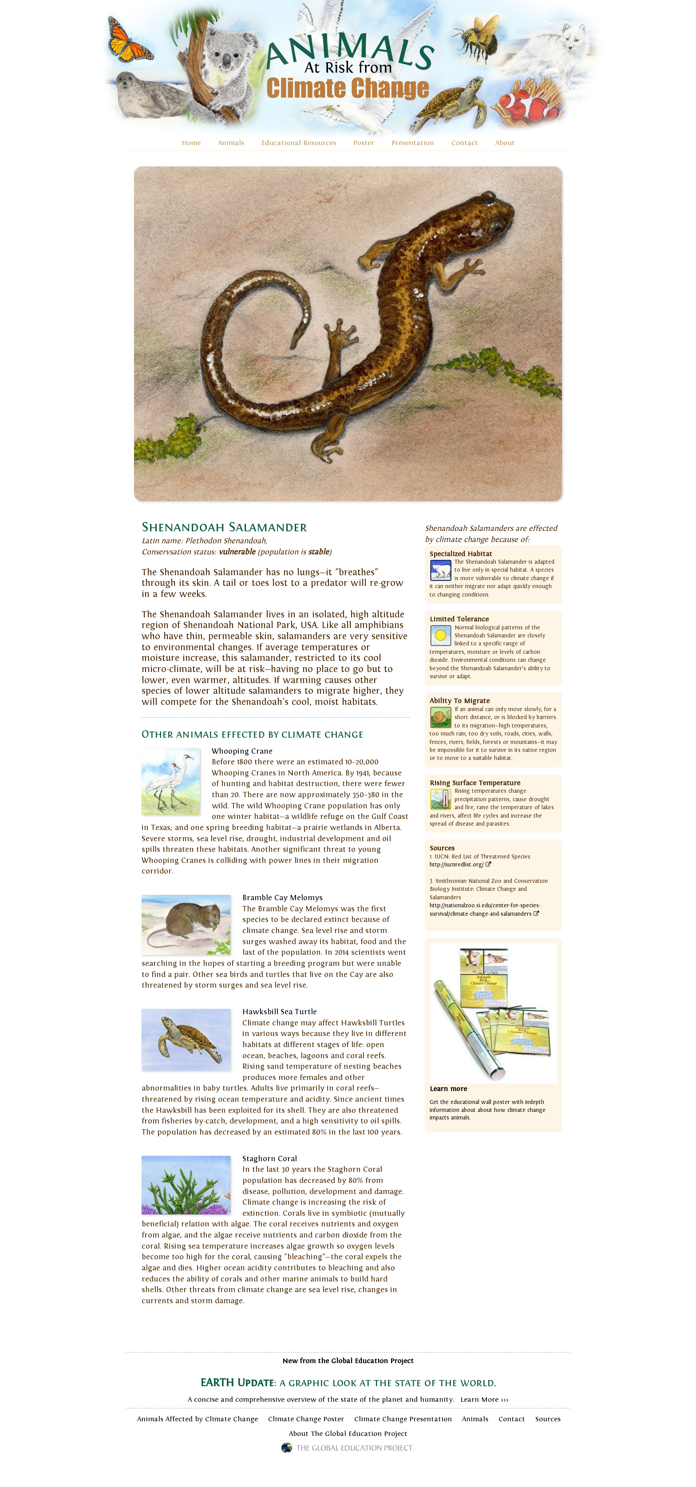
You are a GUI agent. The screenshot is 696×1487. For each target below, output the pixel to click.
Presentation (413, 143)
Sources (548, 1419)
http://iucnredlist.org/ (460, 865)
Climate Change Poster (306, 1419)
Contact (464, 143)
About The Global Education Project (348, 1434)
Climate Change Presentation (403, 1419)
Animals (231, 143)
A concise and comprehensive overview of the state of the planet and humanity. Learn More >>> (348, 1380)
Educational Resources (298, 143)
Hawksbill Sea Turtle (279, 1012)
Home (191, 143)
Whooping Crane (242, 751)
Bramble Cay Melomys (282, 898)
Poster (363, 143)
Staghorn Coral (269, 1159)
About (505, 143)
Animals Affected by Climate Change (197, 1419)
